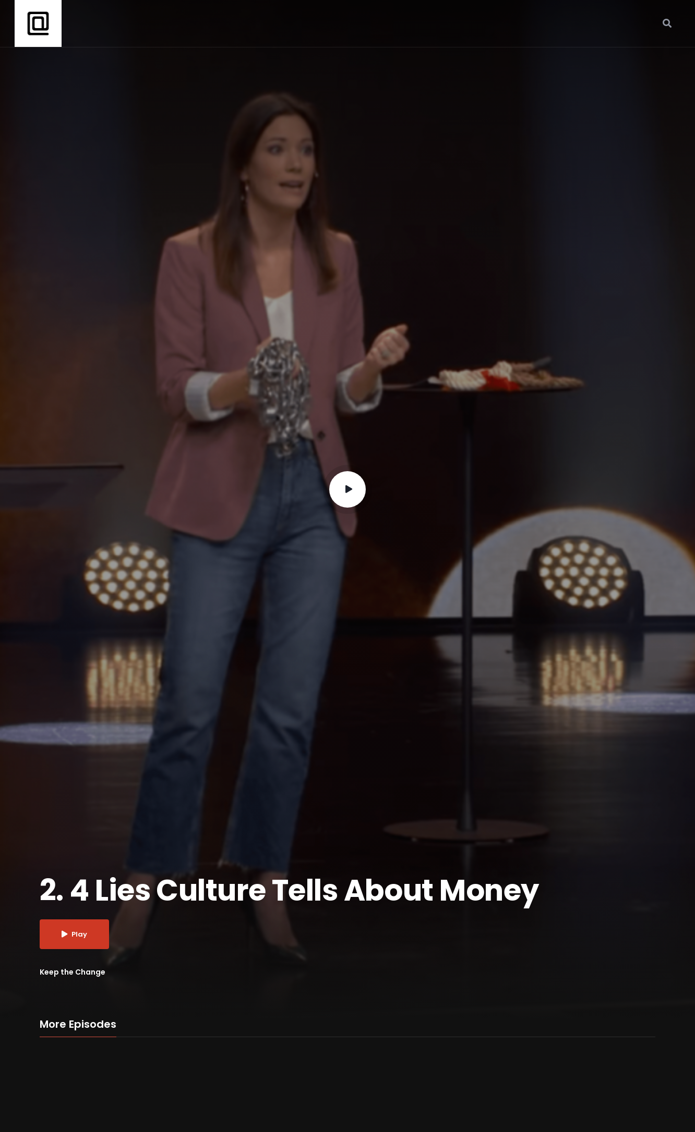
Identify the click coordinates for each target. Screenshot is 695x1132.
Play (74, 934)
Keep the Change (72, 972)
